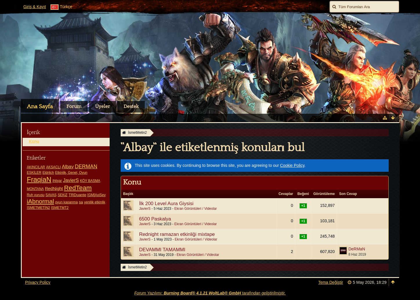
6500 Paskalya (155, 219)
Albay (68, 166)
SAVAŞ (51, 195)
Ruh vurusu (35, 195)
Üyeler (102, 106)
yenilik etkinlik (94, 202)
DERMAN (86, 166)
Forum (74, 106)
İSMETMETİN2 (38, 208)
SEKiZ (63, 195)
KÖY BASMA (90, 181)
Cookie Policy (292, 165)
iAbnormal (40, 201)
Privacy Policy (37, 282)
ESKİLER (34, 173)
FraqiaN (39, 179)
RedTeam (78, 187)
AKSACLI (53, 167)
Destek (131, 106)
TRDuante (77, 195)
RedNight (54, 188)
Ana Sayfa (40, 106)
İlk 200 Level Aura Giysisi (166, 203)
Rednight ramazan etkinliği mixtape (177, 234)
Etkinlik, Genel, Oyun (71, 173)
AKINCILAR (36, 167)
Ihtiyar (57, 181)
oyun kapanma (66, 202)
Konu (34, 141)
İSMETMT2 (59, 208)
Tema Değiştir (330, 282)
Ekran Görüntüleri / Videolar (195, 209)
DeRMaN (356, 249)
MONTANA (35, 189)
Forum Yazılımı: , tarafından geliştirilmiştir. (210, 293)
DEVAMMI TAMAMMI (162, 249)
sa (81, 202)
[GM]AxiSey (96, 195)
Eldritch (48, 173)
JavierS (71, 180)
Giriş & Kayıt (34, 6)
